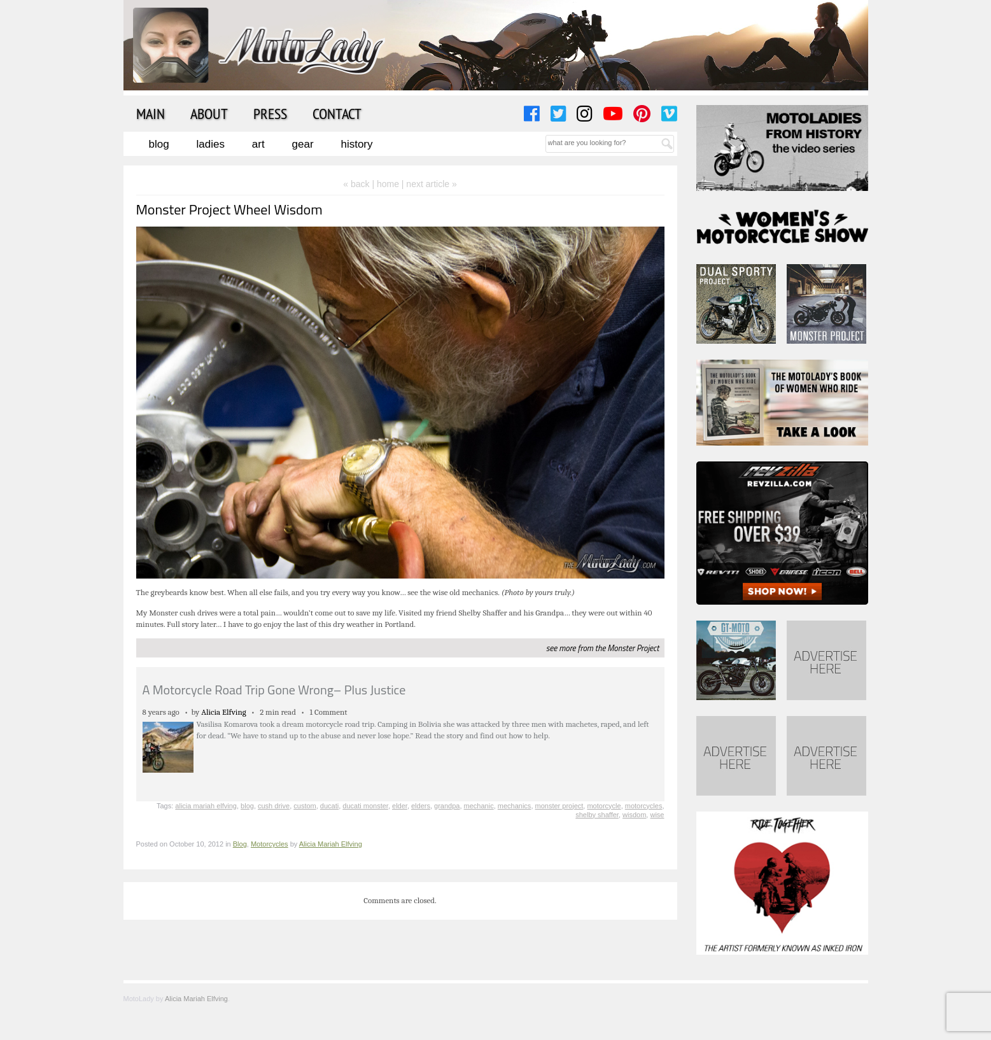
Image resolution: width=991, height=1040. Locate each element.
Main (150, 113)
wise (657, 815)
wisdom (634, 815)
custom (304, 806)
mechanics (514, 806)
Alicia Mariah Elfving (330, 844)
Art (258, 144)
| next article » (429, 184)
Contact (337, 113)
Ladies (211, 144)
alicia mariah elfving (206, 806)
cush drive (274, 806)
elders (420, 806)
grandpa (447, 806)
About (209, 113)
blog (247, 806)
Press (270, 113)
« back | (360, 184)
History (356, 144)
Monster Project (633, 648)
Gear (303, 144)
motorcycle (604, 806)
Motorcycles (269, 844)
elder (399, 806)
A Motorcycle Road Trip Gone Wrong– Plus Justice (274, 689)
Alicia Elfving (223, 712)
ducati (329, 806)
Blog (159, 144)
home (388, 184)
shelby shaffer (597, 815)
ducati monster (365, 806)
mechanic (479, 806)
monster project (559, 806)
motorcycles (644, 806)
